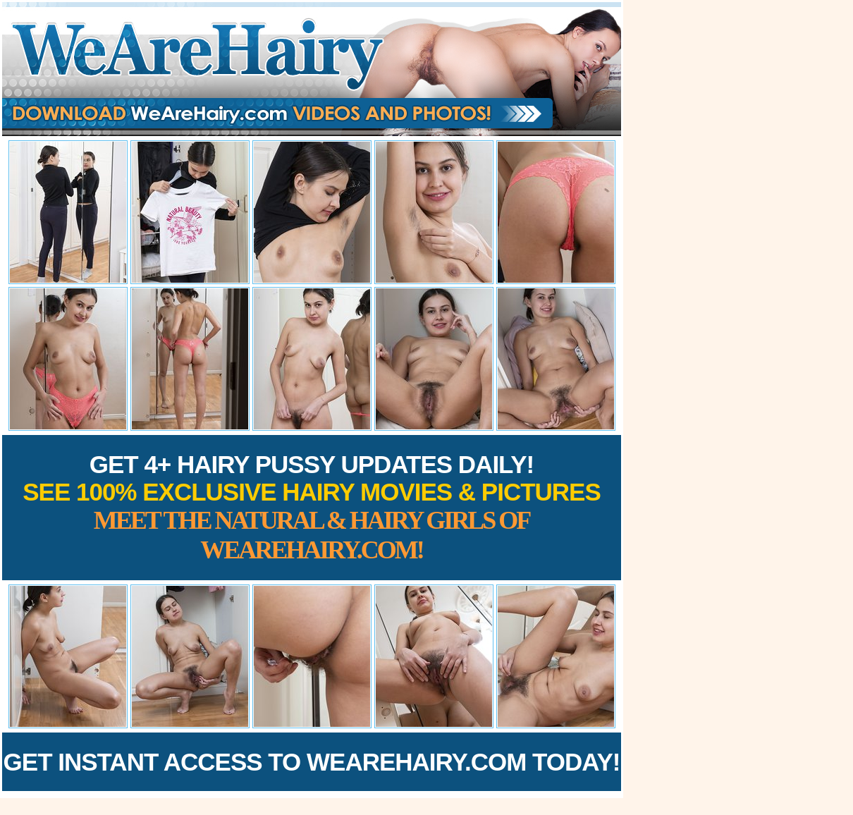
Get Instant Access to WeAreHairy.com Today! (312, 762)
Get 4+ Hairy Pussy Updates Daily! (312, 507)
